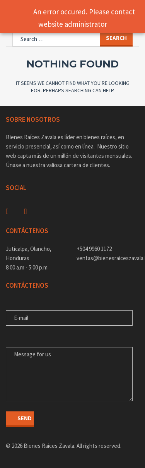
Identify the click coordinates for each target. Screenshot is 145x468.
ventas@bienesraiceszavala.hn (108, 258)
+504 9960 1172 (94, 248)
